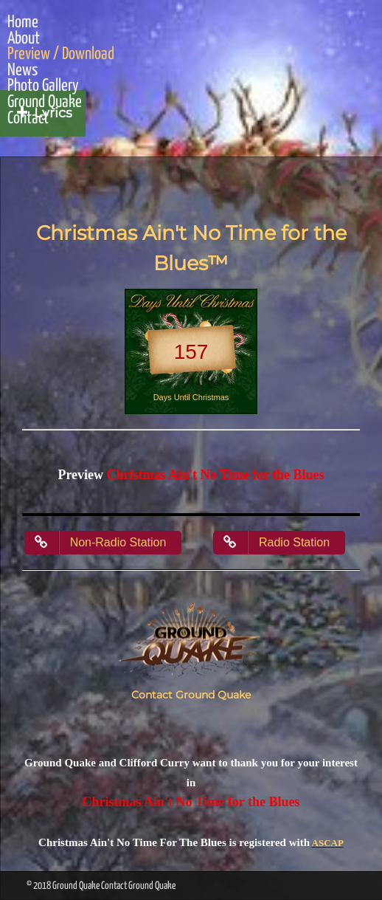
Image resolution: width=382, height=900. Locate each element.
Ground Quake (44, 103)
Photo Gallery (43, 86)
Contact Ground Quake (191, 694)
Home (22, 23)
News (22, 71)
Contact (28, 119)
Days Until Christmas (191, 397)
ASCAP (328, 842)
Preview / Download (60, 55)
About (23, 39)
